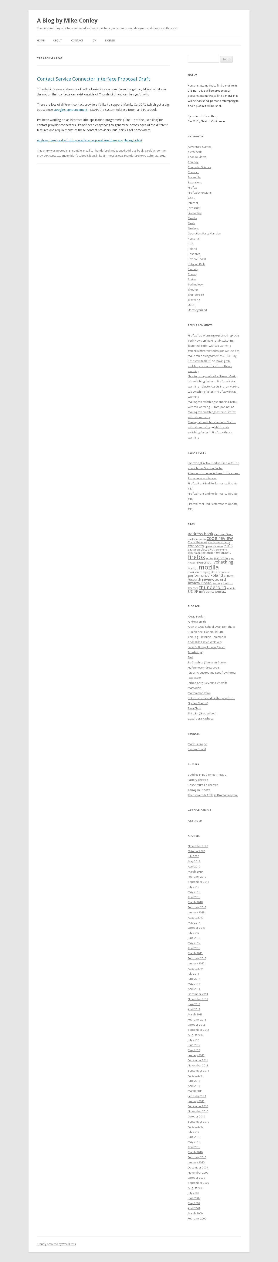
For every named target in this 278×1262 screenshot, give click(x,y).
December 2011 (198, 1060)
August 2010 (195, 1127)
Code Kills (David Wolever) (204, 642)
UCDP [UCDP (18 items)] (193, 591)
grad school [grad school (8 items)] (221, 558)
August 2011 (195, 1075)
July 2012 (193, 1040)
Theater (193, 289)
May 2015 (194, 943)
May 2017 (194, 922)
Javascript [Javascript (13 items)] (203, 562)
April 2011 (194, 1086)
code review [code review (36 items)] (220, 538)
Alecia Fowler (196, 616)
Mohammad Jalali (199, 693)
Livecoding (194, 213)
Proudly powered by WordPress (56, 1244)
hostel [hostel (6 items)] (191, 562)
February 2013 (197, 1019)
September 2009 (198, 1183)
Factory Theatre (198, 780)
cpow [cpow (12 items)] (209, 546)
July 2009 (193, 1193)
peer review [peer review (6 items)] (223, 572)
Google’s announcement (70, 110)
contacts (54, 156)
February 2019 (197, 877)
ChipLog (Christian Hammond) (207, 637)
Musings (193, 228)
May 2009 (194, 1203)
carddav (150, 150)
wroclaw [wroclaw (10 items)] (220, 592)
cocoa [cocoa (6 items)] (202, 539)
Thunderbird (102, 150)
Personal (194, 238)
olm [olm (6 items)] (213, 572)
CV (94, 40)
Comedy (193, 162)
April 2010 (194, 1147)
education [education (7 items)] (194, 549)
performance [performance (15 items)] (198, 575)
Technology (195, 284)
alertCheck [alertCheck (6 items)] (226, 534)
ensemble (67, 156)
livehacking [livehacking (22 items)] (222, 562)
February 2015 (197, 958)
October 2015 (196, 928)
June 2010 (194, 1137)
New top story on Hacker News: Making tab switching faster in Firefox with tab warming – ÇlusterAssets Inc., (213, 381)
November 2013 (198, 999)
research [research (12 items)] (194, 579)
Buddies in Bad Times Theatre (207, 775)
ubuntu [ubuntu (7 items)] (231, 588)
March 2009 (195, 1213)
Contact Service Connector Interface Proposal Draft (93, 78)
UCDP (191, 305)
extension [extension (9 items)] (208, 553)
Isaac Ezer (194, 678)
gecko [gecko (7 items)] (209, 558)
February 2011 (197, 1096)
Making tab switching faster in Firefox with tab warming (210, 366)
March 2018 (195, 902)
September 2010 (198, 1121)
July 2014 (193, 973)
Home (40, 40)
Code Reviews (197, 157)
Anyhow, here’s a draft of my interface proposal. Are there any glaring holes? (89, 140)
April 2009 (194, 1208)
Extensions (195, 182)
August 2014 (195, 968)
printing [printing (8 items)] (229, 576)
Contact (77, 40)
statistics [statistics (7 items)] (228, 583)
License (110, 40)
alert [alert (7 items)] (217, 534)
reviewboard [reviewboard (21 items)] (214, 579)
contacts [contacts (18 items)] (196, 545)
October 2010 (196, 1116)
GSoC (191, 198)
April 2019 (194, 866)
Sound (192, 274)
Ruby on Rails (196, 264)
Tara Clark (194, 708)
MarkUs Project (197, 744)
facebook (82, 156)
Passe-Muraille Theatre (203, 785)
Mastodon (194, 688)
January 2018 (196, 912)
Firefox (192, 187)
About (57, 40)
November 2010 (198, 1111)
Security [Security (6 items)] (217, 583)
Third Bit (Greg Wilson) (202, 713)
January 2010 (196, 1162)
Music (191, 223)
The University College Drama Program (213, 795)
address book (135, 150)
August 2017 (195, 917)
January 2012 (196, 1055)
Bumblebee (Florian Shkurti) (205, 632)
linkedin (101, 156)
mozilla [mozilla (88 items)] (209, 567)
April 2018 (194, 897)
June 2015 (194, 938)
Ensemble (75, 150)
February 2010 (197, 1157)
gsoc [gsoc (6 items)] (231, 558)
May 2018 (194, 892)
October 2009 (196, 1178)
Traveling (194, 300)
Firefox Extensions (200, 192)
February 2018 (197, 907)
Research (194, 254)
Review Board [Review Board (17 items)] (200, 582)
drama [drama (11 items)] (218, 546)
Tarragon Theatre (199, 790)
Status (192, 279)
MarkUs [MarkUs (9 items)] (193, 568)
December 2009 (198, 1167)
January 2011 (196, 1101)
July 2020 (193, 856)
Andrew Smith (197, 621)
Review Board (197, 259)
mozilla (112, 156)
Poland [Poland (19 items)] (216, 575)
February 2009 (197, 1218)
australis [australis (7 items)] (193, 539)
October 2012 (196, 1024)
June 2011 (194, 1081)
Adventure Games (199, 147)
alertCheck (195, 152)
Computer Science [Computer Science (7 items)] (219, 542)
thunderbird (132, 156)
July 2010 (193, 1132)
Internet (193, 203)
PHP (190, 244)
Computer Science (199, 167)
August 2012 (195, 1035)
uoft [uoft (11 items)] (202, 591)
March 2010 (195, 1152)
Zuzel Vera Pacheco (201, 718)
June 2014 (194, 979)
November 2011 (198, 1065)
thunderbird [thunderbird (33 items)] (212, 587)
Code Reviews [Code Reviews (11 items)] (197, 542)
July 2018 (193, 887)
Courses (193, 172)
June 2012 (194, 1045)
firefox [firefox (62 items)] (196, 557)
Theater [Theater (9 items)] (193, 588)
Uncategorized (197, 310)
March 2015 (195, 953)
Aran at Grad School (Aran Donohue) (211, 627)
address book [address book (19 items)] (200, 533)
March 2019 (195, 871)
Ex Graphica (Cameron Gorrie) (207, 662)
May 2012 (194, 1050)
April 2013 (194, 1009)
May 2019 (194, 861)
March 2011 (195, 1091)
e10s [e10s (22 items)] (228, 546)
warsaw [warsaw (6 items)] (210, 592)
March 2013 (195, 1014)
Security (193, 269)
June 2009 (194, 1198)
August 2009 (195, 1188)
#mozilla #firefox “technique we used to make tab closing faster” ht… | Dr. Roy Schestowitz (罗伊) (213, 356)
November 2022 (198, 846)
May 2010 (194, 1142)
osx (120, 156)
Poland (192, 249)
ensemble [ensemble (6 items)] (221, 549)
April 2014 (194, 989)
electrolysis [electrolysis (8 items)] (208, 549)
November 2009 (198, 1172)
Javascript (194, 208)
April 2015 (194, 948)
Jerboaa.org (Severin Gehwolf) (207, 683)
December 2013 (198, 994)
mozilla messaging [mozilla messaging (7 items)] (199, 572)
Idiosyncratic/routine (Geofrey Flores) (212, 672)
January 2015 (196, 963)
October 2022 (196, 851)
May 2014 (194, 984)
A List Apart (195, 820)
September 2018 (198, 882)
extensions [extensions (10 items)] (223, 553)
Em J (190, 657)
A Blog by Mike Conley (67, 20)
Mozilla (87, 150)
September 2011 (198, 1070)
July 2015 (193, 933)
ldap (92, 156)
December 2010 (198, 1106)
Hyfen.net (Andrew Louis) (204, 667)
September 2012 (198, 1030)
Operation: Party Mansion (204, 233)
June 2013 (194, 1004)
